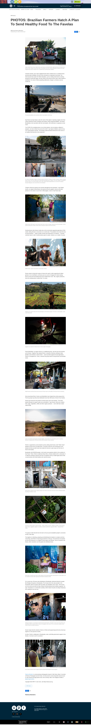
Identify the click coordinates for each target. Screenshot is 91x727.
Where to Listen (25, 12)
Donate (78, 3)
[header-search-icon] (73, 3)
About (44, 12)
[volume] (14, 8)
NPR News (13, 18)
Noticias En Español (15, 12)
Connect (58, 12)
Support (51, 12)
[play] (11, 8)
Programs (38, 12)
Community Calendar (75, 12)
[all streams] (77, 8)
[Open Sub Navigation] (33, 12)
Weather (65, 12)
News (31, 12)
